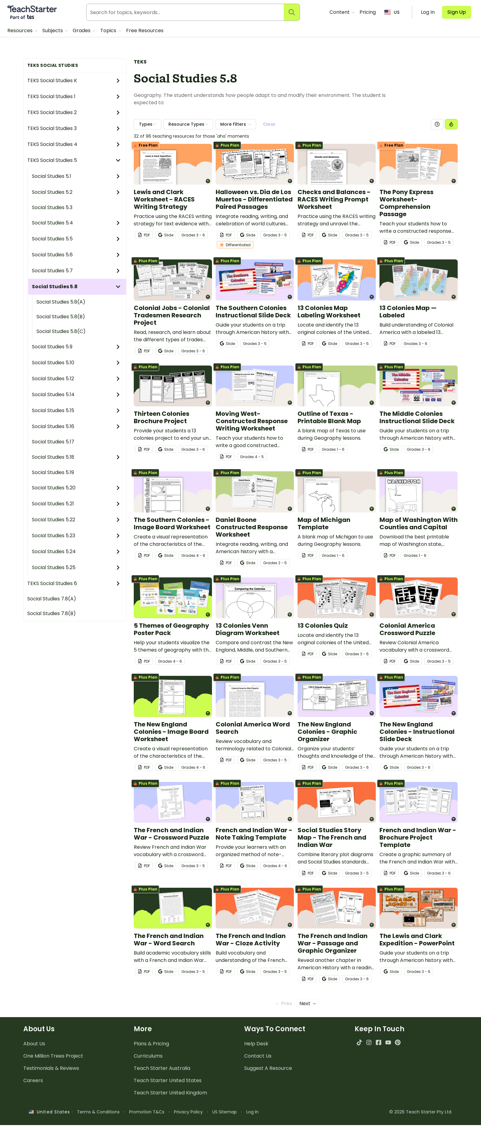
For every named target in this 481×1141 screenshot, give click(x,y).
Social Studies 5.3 (52, 207)
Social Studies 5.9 (76, 346)
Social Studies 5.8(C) (61, 331)
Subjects (53, 30)
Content (340, 12)
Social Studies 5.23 (76, 535)
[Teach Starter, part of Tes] (32, 12)
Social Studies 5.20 (76, 487)
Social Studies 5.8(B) (61, 316)
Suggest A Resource (268, 1068)
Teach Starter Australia (162, 1068)
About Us (34, 1043)
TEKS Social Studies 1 (74, 96)
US (391, 12)
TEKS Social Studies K (74, 80)
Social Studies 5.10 (76, 362)
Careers (33, 1080)
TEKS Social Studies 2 (74, 112)
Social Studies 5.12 (76, 378)
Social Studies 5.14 (76, 394)
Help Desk (256, 1043)
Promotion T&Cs (146, 1112)
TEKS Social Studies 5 (74, 160)
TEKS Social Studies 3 (74, 128)
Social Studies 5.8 (76, 286)
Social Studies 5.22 (76, 519)
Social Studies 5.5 (76, 238)
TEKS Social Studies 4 (74, 144)
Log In (252, 1112)
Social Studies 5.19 (53, 472)
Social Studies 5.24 (76, 551)
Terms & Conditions (98, 1112)
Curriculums (148, 1055)
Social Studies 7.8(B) (51, 613)
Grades (82, 30)
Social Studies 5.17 (53, 441)
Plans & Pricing (151, 1043)
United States (49, 1112)
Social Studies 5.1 (76, 176)
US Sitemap (224, 1112)
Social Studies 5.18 (76, 457)
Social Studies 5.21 (76, 503)
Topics (108, 30)
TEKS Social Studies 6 (74, 583)
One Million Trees (53, 1055)
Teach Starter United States (168, 1080)
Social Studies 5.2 (76, 192)
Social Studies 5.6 (76, 254)
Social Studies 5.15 (76, 410)
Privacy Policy (188, 1112)
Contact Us (257, 1055)
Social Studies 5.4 (76, 222)
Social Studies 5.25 (76, 567)
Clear (269, 124)
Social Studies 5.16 (76, 426)
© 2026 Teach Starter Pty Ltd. (420, 1112)
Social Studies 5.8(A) (61, 301)
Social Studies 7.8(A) (51, 598)
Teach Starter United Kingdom (170, 1092)
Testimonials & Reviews (51, 1068)
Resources (20, 30)
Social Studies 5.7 (76, 270)
